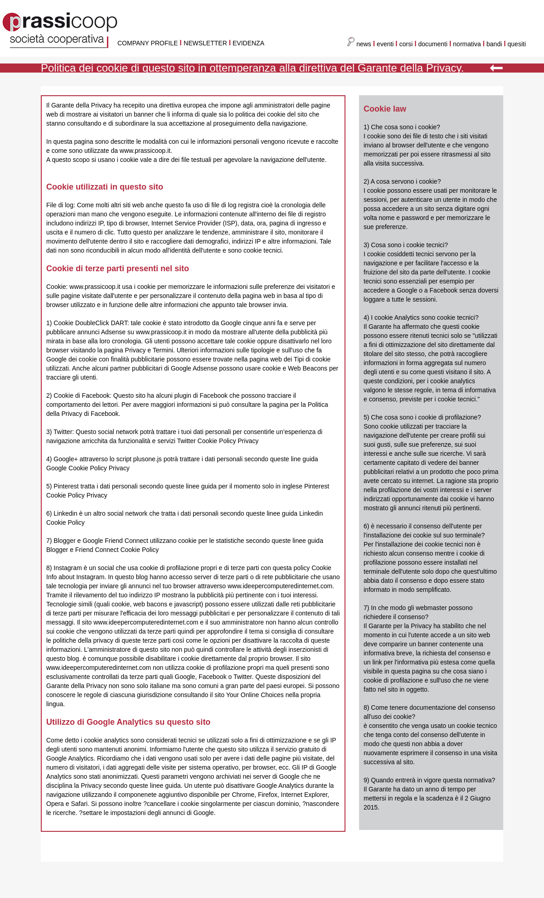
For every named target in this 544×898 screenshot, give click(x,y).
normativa (467, 44)
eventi (385, 44)
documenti (433, 44)
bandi (495, 44)
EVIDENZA (248, 43)
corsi (406, 44)
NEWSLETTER (205, 43)
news (359, 44)
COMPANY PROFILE (147, 43)
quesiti (517, 44)
